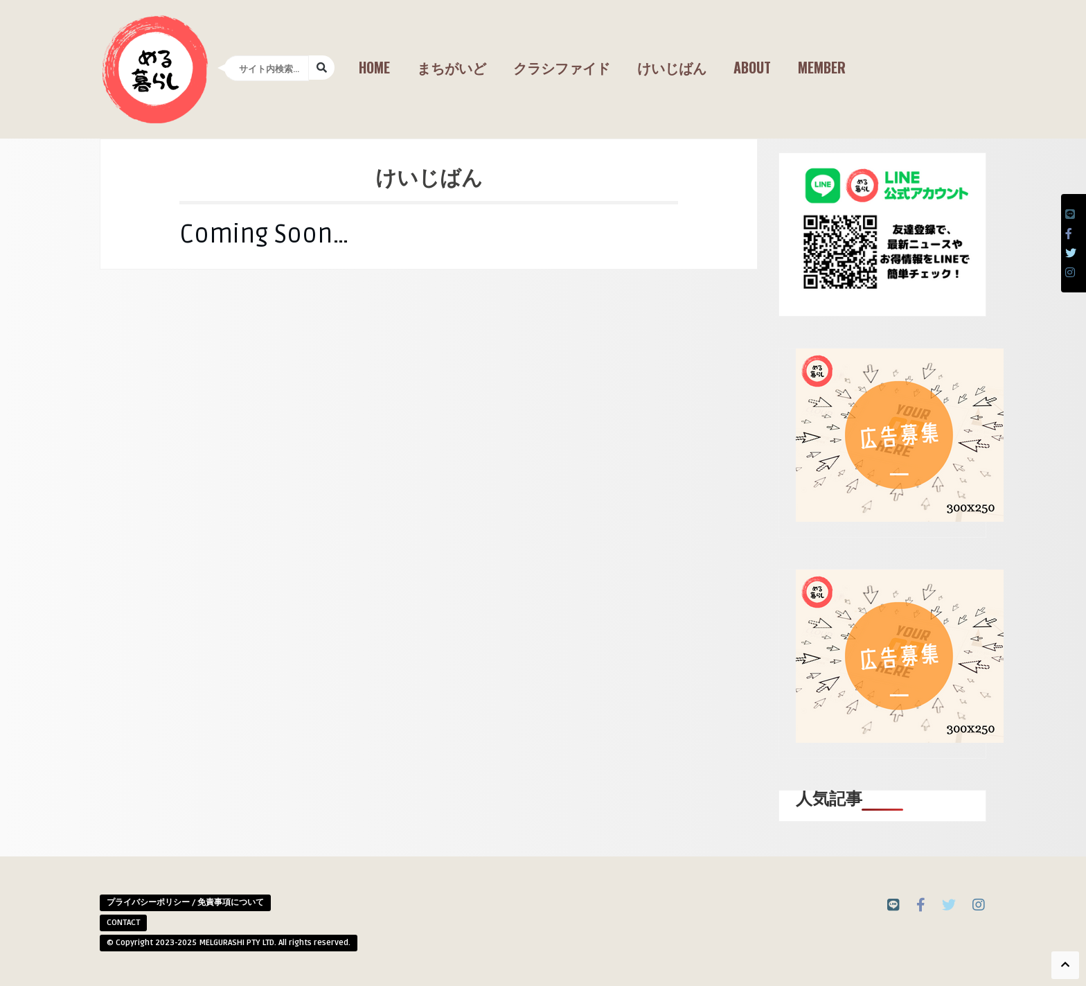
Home (374, 67)
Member (822, 67)
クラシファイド (561, 67)
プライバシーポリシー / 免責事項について (185, 902)
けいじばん (671, 67)
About (752, 67)
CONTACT (123, 922)
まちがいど (451, 67)
